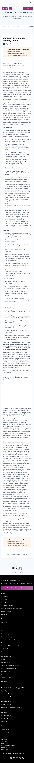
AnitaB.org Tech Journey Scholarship (11, 707)
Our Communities (5, 671)
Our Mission (4, 596)
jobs (8, 27)
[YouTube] (17, 758)
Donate (3, 659)
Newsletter (5, 732)
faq (28, 8)
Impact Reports (6, 691)
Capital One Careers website (18, 433)
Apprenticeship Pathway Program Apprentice (12, 640)
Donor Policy (4, 749)
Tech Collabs (5, 648)
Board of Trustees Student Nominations (12, 608)
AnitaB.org (22, 754)
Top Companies (6, 697)
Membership (5, 634)
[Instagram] (3, 8)
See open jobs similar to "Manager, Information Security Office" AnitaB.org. (17, 54)
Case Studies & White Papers (9, 685)
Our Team (3, 602)
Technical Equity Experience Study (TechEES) (13, 688)
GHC (3, 651)
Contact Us (5, 729)
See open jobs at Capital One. (14, 51)
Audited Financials (7, 611)
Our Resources (6, 715)
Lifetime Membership (6, 637)
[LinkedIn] (10, 8)
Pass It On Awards (7, 704)
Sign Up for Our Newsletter (17, 588)
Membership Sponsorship (9, 668)
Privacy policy (13, 572)
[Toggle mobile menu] (30, 2)
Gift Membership (6, 677)
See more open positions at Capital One (17, 554)
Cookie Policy (4, 743)
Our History (4, 599)
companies (16, 27)
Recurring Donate (5, 662)
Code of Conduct (5, 747)
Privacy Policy (4, 739)
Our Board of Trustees (7, 605)
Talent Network (6, 631)
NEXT (2, 643)
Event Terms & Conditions (8, 745)
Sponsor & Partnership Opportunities (10, 665)
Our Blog (4, 718)
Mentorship (5, 622)
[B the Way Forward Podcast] (23, 758)
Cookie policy (20, 572)
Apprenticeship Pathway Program (9, 625)
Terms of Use (4, 741)
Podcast (4, 721)
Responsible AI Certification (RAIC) (10, 646)
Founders (3, 628)
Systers (4, 674)
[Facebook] (6, 8)
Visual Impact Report (6, 694)
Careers (4, 614)
